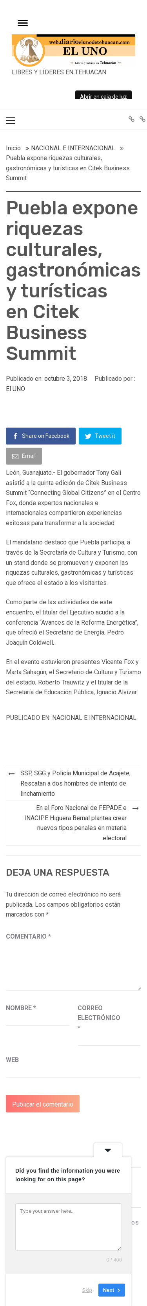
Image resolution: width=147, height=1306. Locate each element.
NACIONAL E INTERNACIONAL (94, 717)
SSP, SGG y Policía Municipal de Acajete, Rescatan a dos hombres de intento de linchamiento (75, 783)
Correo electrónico (97, 1018)
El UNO (15, 389)
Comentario (28, 936)
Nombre (21, 1008)
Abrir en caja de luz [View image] (103, 97)
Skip (87, 1290)
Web (12, 1060)
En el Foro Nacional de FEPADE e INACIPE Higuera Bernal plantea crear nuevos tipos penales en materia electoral (75, 823)
